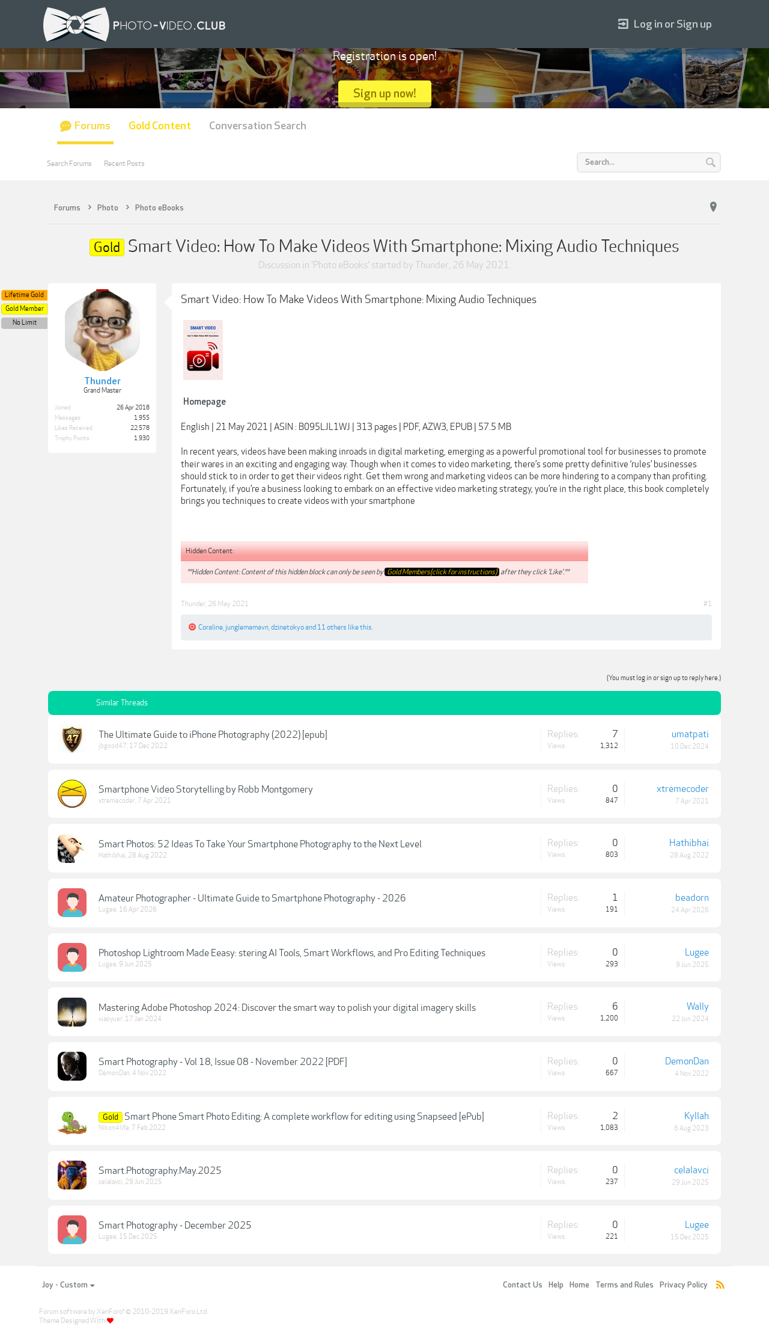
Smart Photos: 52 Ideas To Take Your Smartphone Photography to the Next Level (260, 844)
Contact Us (523, 1285)
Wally (698, 1007)
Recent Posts (124, 163)
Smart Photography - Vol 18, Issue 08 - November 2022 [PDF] (223, 1062)
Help (556, 1285)
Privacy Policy (684, 1285)
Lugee (108, 909)
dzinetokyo (287, 627)
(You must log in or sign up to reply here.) (664, 678)
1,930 (142, 438)
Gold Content (160, 126)
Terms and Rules (624, 1285)
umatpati (690, 734)
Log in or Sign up (665, 24)
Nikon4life (114, 1128)
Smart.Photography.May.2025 (160, 1171)
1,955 (142, 418)
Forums (92, 126)
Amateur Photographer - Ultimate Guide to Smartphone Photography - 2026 (252, 898)
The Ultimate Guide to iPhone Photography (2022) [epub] (213, 735)
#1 (708, 604)
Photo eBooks (340, 265)
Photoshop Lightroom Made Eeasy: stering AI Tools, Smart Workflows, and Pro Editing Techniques (292, 953)
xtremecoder (117, 801)
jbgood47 (113, 746)
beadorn (692, 898)
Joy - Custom (68, 1285)
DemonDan (114, 1073)
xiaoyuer (111, 1019)
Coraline (210, 627)
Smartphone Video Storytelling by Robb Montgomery (206, 790)
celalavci (111, 1182)
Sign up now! (384, 93)
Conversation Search (257, 126)
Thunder (432, 265)
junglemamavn (247, 627)
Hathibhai (112, 855)
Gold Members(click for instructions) (442, 572)
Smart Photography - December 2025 (175, 1226)
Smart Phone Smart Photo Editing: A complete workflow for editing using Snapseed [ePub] (304, 1117)
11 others (332, 627)
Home (579, 1285)
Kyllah (696, 1116)
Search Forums (69, 163)
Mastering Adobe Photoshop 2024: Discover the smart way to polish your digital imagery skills (287, 1008)
